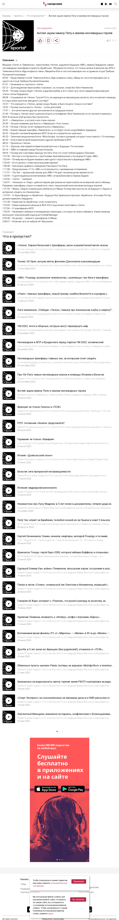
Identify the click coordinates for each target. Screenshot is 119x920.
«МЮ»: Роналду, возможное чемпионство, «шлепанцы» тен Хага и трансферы (63, 277)
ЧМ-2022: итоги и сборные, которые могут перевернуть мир (52, 326)
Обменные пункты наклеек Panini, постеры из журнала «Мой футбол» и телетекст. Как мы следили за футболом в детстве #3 (65, 667)
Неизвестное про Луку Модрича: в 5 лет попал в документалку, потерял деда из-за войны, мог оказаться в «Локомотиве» (64, 505)
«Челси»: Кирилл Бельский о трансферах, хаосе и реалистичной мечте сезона (62, 245)
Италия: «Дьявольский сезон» (35, 455)
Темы (23, 884)
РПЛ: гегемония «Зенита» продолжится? (41, 423)
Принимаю (78, 881)
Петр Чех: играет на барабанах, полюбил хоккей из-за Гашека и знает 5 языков (63, 520)
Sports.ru (18, 16)
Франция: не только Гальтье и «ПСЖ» (39, 406)
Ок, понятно (78, 899)
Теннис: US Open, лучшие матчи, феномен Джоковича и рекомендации (58, 261)
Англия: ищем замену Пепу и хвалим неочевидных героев (51, 390)
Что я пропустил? (36, 16)
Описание (10, 60)
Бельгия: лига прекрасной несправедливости (44, 471)
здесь (50, 914)
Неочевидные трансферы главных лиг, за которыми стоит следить (56, 358)
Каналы (6, 16)
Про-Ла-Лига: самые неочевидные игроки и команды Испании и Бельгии (60, 374)
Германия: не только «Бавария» (35, 439)
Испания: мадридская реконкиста (37, 487)
